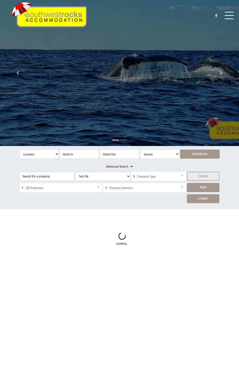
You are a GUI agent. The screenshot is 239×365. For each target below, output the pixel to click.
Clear (203, 176)
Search (200, 154)
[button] (18, 73)
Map (203, 187)
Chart (203, 198)
